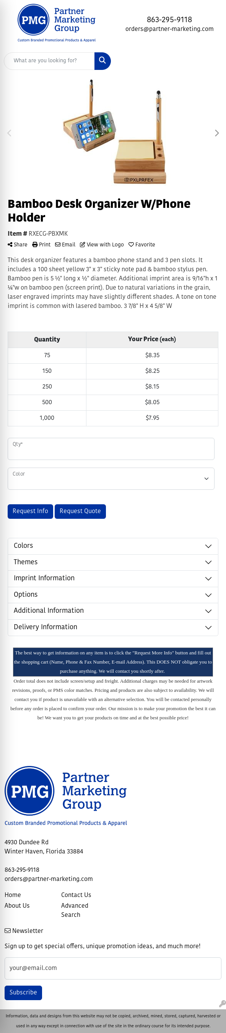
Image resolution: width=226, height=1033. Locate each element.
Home (13, 895)
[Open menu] (210, 61)
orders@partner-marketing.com (169, 29)
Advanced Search (74, 910)
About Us (17, 906)
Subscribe (23, 993)
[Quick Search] (49, 61)
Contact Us (76, 895)
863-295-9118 (169, 20)
